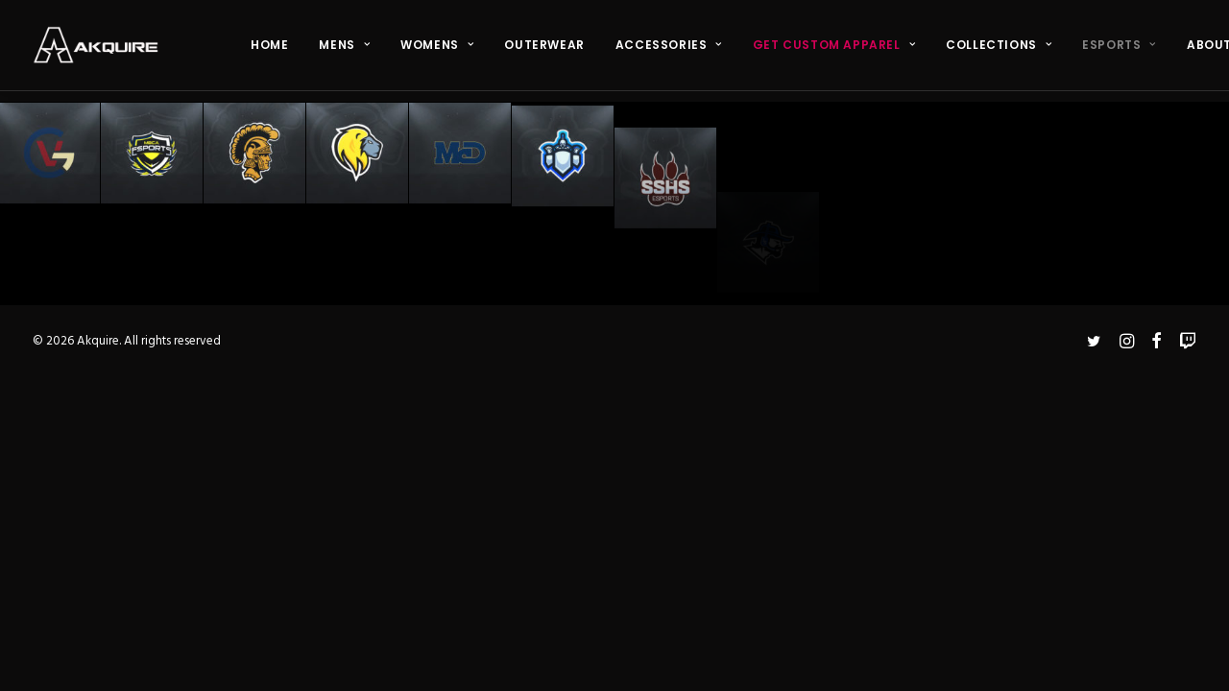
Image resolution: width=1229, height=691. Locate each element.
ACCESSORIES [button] (668, 44)
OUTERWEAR (544, 44)
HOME (269, 44)
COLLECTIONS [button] (998, 44)
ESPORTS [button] (1119, 44)
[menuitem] (269, 45)
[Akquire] (95, 45)
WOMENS (436, 44)
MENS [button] (344, 44)
